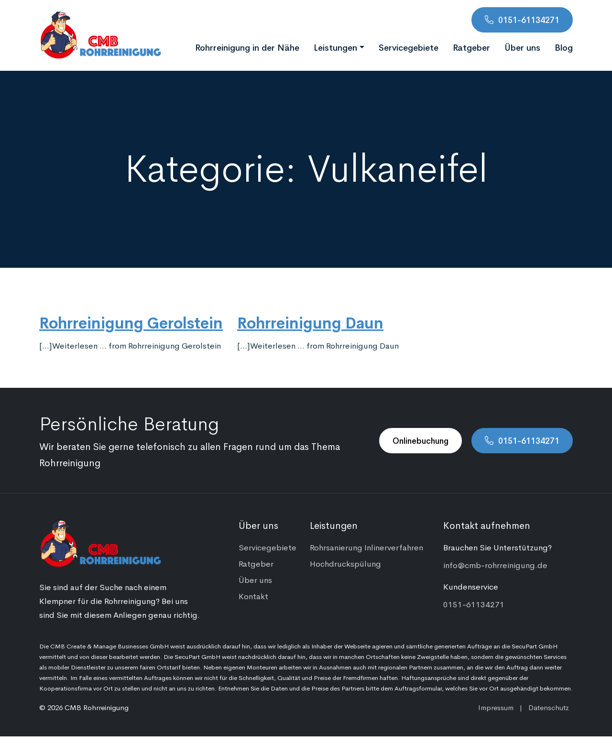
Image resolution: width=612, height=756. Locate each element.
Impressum (496, 707)
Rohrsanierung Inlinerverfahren (366, 547)
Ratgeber (471, 47)
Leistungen (335, 47)
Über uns (522, 47)
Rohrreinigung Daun (310, 322)
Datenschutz (548, 707)
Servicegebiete (408, 47)
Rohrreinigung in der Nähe (247, 47)
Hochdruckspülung (345, 563)
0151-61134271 (528, 19)
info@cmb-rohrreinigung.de (495, 564)
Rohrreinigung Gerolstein (131, 322)
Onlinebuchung (420, 440)
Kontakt (253, 596)
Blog (564, 47)
